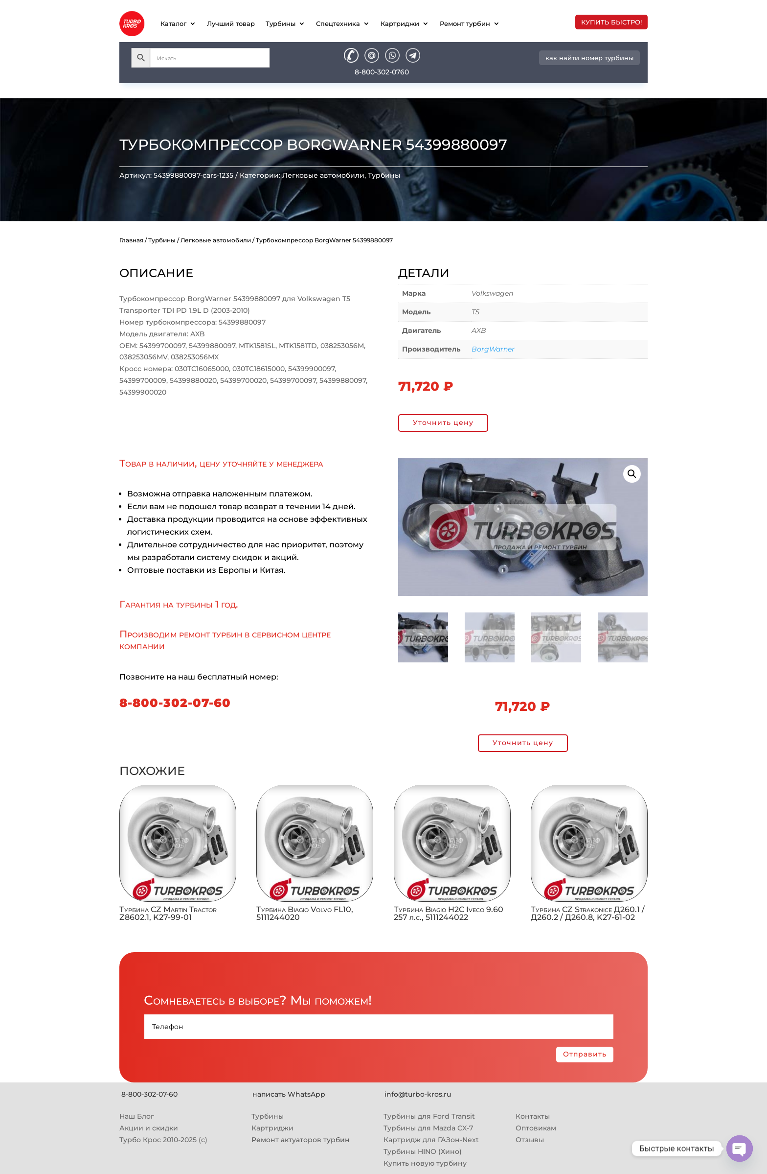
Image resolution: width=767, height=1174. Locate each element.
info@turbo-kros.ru (417, 1094)
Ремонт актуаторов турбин (300, 1139)
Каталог (173, 23)
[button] (632, 474)
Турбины (280, 23)
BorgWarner (493, 349)
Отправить (585, 1054)
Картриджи (400, 23)
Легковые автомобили (323, 175)
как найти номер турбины (589, 58)
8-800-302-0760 (382, 72)
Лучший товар (231, 23)
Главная (131, 240)
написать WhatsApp (288, 1094)
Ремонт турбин (465, 23)
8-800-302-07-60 (175, 703)
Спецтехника (338, 23)
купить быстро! (611, 22)
